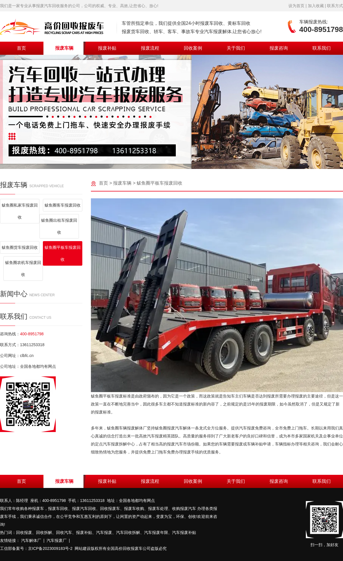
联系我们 (321, 48)
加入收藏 (316, 5)
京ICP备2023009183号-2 (50, 548)
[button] (167, 161)
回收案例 (193, 48)
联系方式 (335, 5)
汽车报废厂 (57, 540)
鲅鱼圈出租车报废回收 (59, 226)
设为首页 (296, 5)
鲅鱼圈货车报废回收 (20, 247)
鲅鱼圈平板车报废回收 (63, 253)
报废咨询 (279, 48)
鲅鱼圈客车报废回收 (63, 205)
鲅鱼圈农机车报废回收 (23, 268)
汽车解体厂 (31, 540)
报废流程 (150, 48)
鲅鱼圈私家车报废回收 (20, 211)
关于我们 (236, 48)
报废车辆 (64, 48)
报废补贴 (107, 48)
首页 (21, 48)
